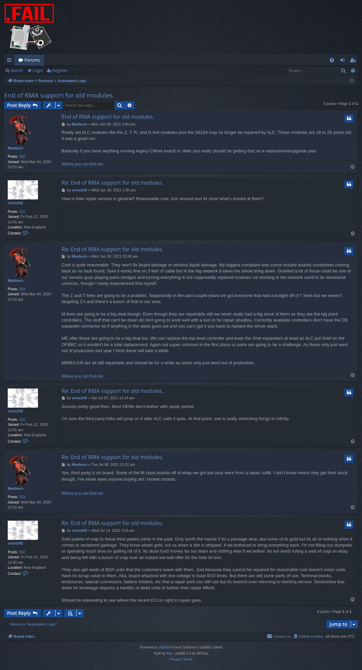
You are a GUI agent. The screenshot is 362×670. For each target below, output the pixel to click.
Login (38, 70)
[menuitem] (332, 60)
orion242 (15, 203)
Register (60, 70)
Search (16, 70)
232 (22, 212)
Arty (170, 653)
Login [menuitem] (344, 61)
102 (22, 156)
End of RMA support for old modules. (59, 95)
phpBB (163, 647)
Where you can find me (82, 164)
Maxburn (15, 148)
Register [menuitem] (354, 61)
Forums (32, 60)
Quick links (10, 61)
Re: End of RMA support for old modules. (113, 182)
